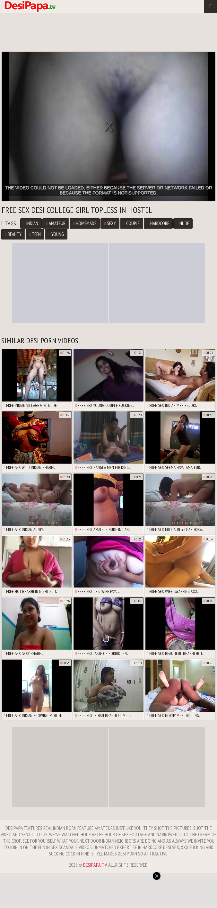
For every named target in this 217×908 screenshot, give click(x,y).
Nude (183, 223)
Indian (31, 223)
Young (56, 234)
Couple (132, 223)
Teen (35, 234)
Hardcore (158, 223)
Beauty (13, 234)
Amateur (55, 223)
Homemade (84, 223)
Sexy (110, 223)
